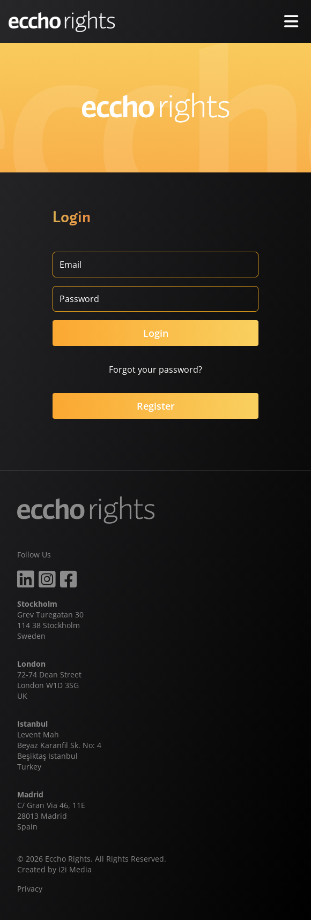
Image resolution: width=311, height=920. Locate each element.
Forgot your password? (155, 369)
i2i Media (75, 869)
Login (155, 333)
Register (156, 405)
